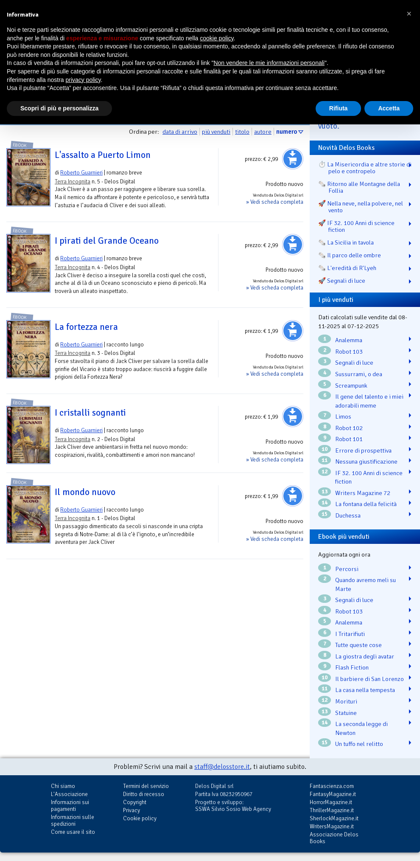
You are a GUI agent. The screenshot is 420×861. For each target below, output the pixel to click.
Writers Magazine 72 (362, 493)
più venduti (216, 131)
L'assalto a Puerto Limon (103, 154)
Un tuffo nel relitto (359, 744)
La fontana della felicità (366, 504)
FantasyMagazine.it (333, 794)
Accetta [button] (389, 108)
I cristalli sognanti (90, 412)
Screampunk (351, 385)
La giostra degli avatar (364, 656)
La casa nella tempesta (365, 690)
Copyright (134, 802)
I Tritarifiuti (350, 634)
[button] (409, 13)
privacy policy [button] (83, 79)
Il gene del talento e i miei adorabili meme (369, 401)
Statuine (346, 713)
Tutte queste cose (358, 645)
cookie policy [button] (216, 38)
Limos (343, 416)
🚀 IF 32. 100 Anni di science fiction (356, 226)
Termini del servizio (146, 786)
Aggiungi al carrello (292, 158)
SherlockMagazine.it (334, 818)
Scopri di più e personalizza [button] (59, 108)
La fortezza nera (86, 326)
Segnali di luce (354, 362)
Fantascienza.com (332, 786)
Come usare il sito (73, 832)
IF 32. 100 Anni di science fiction (369, 477)
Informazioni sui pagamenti (70, 806)
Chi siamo (63, 786)
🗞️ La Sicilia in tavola (346, 242)
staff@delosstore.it (222, 767)
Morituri (346, 701)
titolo (242, 131)
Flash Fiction (352, 667)
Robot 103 (349, 351)
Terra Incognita (72, 181)
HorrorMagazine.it (331, 802)
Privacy (131, 810)
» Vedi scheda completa (274, 201)
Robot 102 (349, 428)
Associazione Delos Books (334, 838)
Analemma (348, 340)
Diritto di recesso (143, 794)
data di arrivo (179, 131)
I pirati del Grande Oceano (107, 240)
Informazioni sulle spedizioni (72, 820)
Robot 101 (349, 439)
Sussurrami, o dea (358, 374)
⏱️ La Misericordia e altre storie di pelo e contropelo (365, 167)
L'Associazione (69, 794)
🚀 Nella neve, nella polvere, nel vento (360, 207)
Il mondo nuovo (85, 492)
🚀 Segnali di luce (341, 280)
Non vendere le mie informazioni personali (268, 62)
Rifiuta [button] (338, 108)
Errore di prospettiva (363, 450)
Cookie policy (140, 818)
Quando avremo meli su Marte (365, 584)
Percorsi (346, 569)
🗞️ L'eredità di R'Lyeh (347, 267)
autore (263, 131)
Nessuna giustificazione (366, 461)
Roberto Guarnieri (81, 172)
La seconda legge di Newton (361, 728)
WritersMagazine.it (332, 826)
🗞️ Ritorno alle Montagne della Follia (359, 187)
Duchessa (348, 515)
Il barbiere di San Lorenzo (369, 679)
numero (286, 131)
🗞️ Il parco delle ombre (349, 255)
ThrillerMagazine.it (332, 810)
